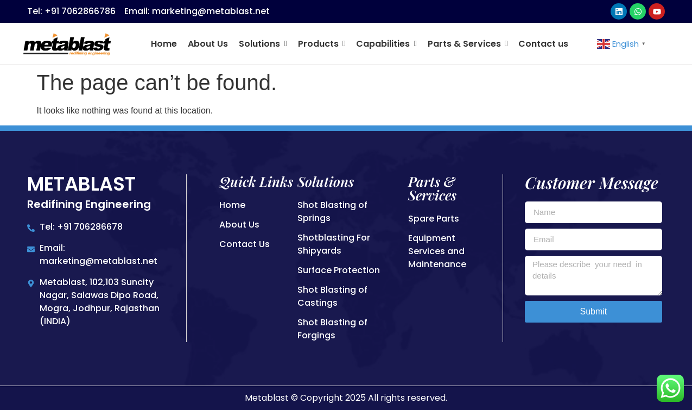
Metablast (81, 184)
